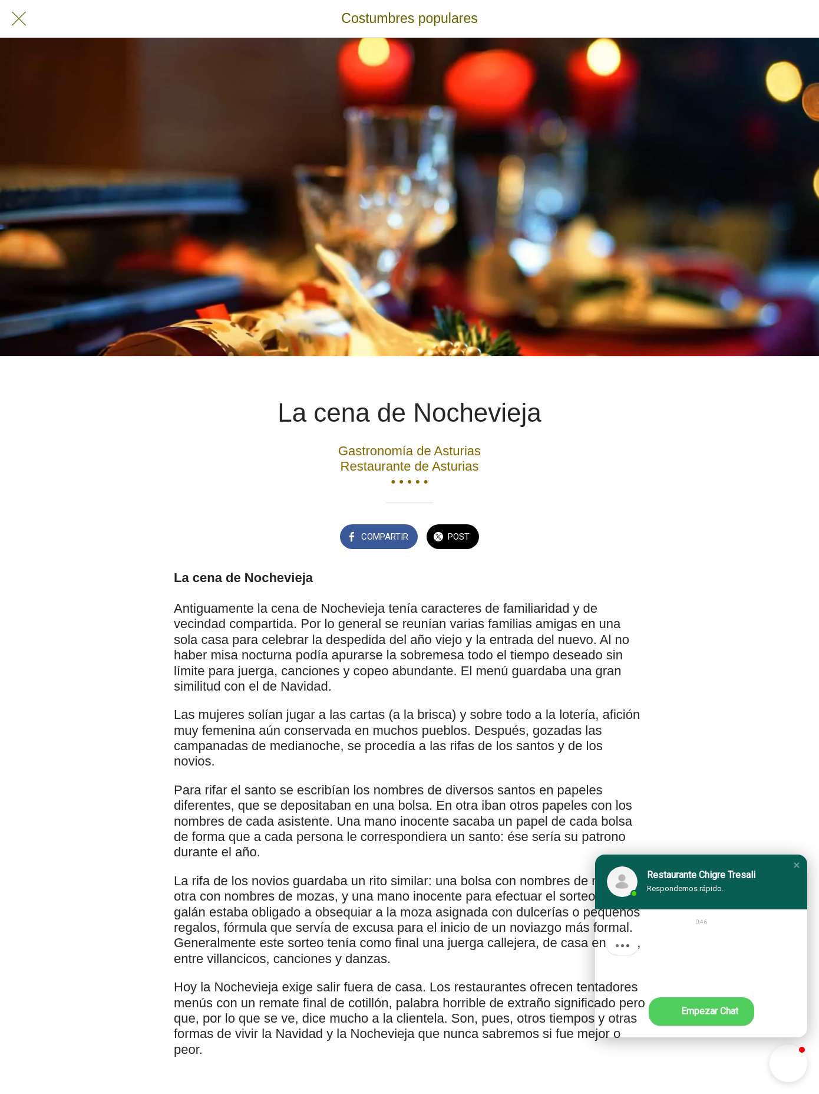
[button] (797, 865)
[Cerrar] (19, 19)
